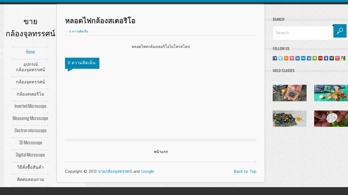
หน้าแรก (161, 152)
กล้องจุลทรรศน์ (30, 81)
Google (147, 171)
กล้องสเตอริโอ (30, 93)
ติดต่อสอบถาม (30, 179)
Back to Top (245, 171)
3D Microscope (30, 142)
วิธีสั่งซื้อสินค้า (30, 167)
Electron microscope (31, 130)
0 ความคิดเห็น (78, 32)
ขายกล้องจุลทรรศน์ (115, 171)
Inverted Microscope (30, 106)
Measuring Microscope (30, 118)
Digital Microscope (30, 154)
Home (30, 51)
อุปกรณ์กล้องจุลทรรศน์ (30, 67)
